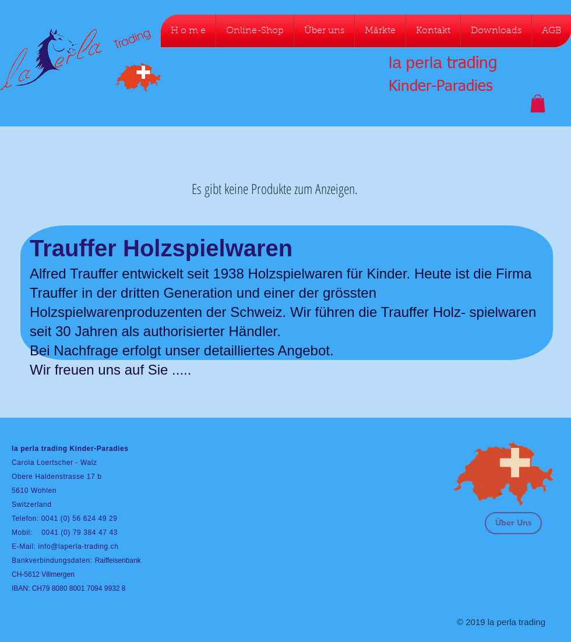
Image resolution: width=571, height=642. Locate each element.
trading (472, 63)
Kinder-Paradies (441, 86)
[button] (537, 103)
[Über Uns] (513, 523)
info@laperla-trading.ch (78, 546)
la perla (415, 63)
